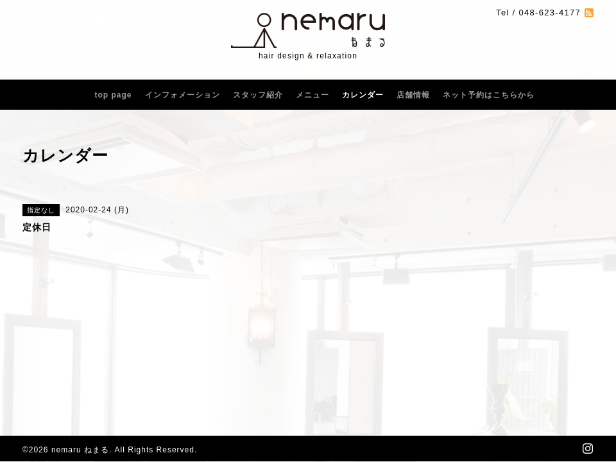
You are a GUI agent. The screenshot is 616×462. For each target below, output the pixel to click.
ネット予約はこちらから (489, 94)
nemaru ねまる (80, 449)
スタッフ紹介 (258, 94)
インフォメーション (182, 94)
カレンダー (363, 94)
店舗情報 (413, 94)
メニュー (312, 94)
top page (113, 94)
